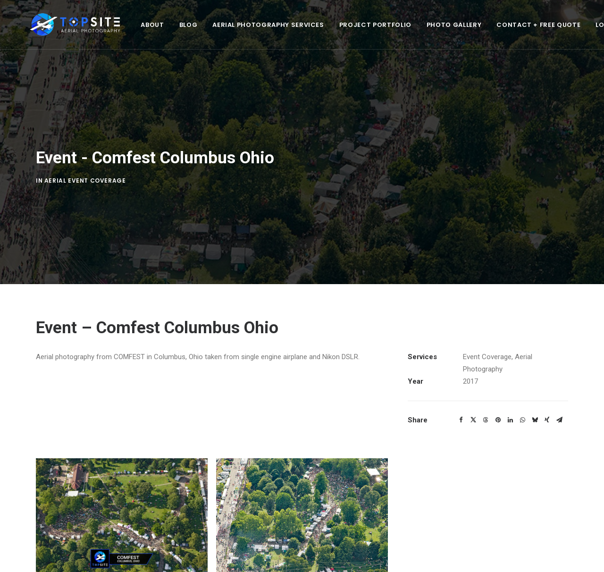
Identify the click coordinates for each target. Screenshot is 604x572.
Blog (162, 24)
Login (579, 24)
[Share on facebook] (461, 403)
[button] (122, 498)
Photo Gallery (427, 24)
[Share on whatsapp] (522, 403)
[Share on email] (559, 403)
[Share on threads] (485, 403)
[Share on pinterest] (497, 403)
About (125, 24)
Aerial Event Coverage (85, 172)
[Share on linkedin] (510, 403)
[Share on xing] (547, 403)
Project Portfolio (349, 24)
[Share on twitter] (473, 403)
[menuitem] (126, 24)
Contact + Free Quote (512, 24)
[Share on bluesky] (534, 403)
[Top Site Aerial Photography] (62, 24)
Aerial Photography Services (242, 24)
